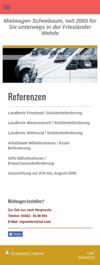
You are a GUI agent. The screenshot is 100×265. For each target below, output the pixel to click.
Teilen (15, 234)
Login (91, 253)
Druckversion (18, 253)
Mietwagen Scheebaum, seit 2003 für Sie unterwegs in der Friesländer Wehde (50, 27)
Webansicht (86, 257)
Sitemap (38, 253)
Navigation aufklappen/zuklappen (50, 7)
